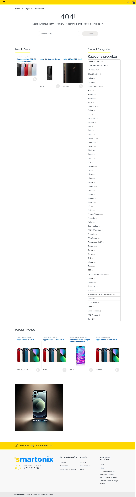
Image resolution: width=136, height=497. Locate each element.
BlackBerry (92, 106)
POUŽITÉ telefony (94, 230)
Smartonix (20, 494)
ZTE (89, 270)
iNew (90, 174)
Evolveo (91, 146)
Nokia (90, 222)
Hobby (90, 78)
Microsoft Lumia (94, 214)
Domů (17, 9)
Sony (90, 254)
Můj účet (83, 462)
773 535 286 (31, 468)
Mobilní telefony (21, 57)
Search (123, 2)
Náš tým (103, 468)
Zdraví (90, 319)
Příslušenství (92, 238)
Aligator (91, 98)
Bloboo (90, 110)
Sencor (90, 250)
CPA (89, 126)
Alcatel (90, 94)
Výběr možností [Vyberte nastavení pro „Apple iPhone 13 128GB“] (38, 370)
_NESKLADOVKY (94, 61)
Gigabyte (91, 150)
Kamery (91, 82)
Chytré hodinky (93, 74)
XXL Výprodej (93, 315)
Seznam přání (85, 466)
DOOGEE (91, 138)
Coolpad (91, 122)
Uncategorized (93, 311)
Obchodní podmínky (107, 471)
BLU (89, 114)
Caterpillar (92, 118)
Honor (90, 158)
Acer (90, 90)
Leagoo (91, 198)
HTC (89, 162)
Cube (90, 130)
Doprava (63, 462)
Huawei (90, 166)
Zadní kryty (92, 286)
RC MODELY (92, 303)
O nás (102, 464)
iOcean (90, 182)
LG (89, 206)
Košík (82, 469)
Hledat (90, 34)
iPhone (90, 186)
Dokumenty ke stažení (68, 469)
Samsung (29, 57)
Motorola (91, 218)
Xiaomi (90, 262)
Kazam (90, 194)
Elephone (91, 142)
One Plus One (93, 226)
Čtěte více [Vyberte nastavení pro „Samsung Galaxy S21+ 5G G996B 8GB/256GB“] (35, 79)
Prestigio (91, 234)
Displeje (91, 282)
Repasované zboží (94, 242)
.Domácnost (92, 70)
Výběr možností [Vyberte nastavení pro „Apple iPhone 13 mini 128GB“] (64, 370)
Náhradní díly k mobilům (97, 274)
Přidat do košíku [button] (58, 86)
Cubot (90, 134)
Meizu (90, 210)
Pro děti (91, 299)
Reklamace (64, 466)
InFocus (91, 178)
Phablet (91, 290)
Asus (90, 102)
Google (90, 154)
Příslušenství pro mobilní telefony (100, 294)
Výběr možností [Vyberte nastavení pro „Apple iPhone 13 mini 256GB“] (117, 370)
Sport (90, 307)
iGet (89, 170)
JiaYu (90, 190)
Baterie (90, 278)
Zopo (90, 266)
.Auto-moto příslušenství (97, 66)
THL (89, 258)
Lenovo (90, 202)
